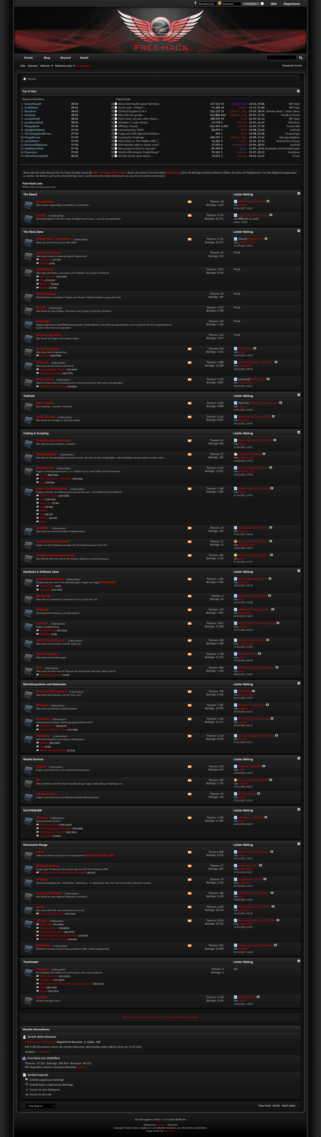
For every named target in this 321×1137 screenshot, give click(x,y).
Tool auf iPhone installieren (253, 780)
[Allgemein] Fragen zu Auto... (254, 609)
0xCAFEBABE (32, 810)
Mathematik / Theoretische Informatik (63, 872)
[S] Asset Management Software (256, 735)
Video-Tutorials (49, 976)
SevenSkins (169, 1130)
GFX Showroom (49, 824)
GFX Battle (46, 835)
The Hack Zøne (33, 232)
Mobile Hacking (46, 294)
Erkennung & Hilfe (51, 373)
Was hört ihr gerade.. (131, 115)
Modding (45, 634)
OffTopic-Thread (128, 126)
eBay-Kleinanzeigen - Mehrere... (256, 362)
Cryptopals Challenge (131, 137)
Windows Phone (46, 794)
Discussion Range (35, 845)
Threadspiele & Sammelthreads (59, 935)
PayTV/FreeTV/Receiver (51, 640)
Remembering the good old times (138, 103)
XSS (42, 280)
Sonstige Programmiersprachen (55, 555)
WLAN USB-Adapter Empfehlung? (138, 152)
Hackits (44, 263)
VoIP (39, 667)
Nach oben (288, 1105)
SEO (42, 746)
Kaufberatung (48, 630)
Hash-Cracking (45, 379)
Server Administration (53, 750)
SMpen (82, 1067)
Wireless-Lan (47, 726)
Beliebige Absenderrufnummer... (256, 667)
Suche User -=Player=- (131, 107)
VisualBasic (46, 980)
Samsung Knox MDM (131, 130)
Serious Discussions (288, 141)
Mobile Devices (33, 759)
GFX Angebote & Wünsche (56, 828)
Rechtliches (43, 945)
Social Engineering (47, 348)
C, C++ (43, 475)
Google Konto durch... (250, 879)
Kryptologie (293, 133)
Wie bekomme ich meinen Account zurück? (66, 983)
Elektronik (42, 609)
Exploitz (41, 307)
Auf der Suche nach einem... (135, 156)
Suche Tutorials (45, 417)
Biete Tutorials (45, 403)
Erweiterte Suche (292, 65)
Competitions (44, 201)
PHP (42, 499)
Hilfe (274, 4)
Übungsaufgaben (289, 137)
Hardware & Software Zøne (41, 571)
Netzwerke (43, 719)
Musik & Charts (290, 115)
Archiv (276, 1105)
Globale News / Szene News (283, 111)
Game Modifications (52, 913)
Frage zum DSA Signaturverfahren (138, 133)
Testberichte (47, 586)
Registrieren (292, 4)
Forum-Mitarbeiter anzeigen (182, 1017)
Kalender (33, 65)
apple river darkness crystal (253, 215)
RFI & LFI (45, 284)
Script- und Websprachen (52, 488)
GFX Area (42, 817)
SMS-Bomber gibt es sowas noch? (138, 144)
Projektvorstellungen (49, 893)
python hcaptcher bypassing (254, 488)
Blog (47, 57)
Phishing (45, 355)
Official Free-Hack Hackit (252, 201)
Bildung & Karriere (47, 865)
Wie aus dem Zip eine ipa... (253, 541)
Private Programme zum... (264, 403)
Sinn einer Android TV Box (252, 595)
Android (295, 130)
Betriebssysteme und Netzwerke (44, 684)
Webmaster (43, 736)
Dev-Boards (43, 596)
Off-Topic (294, 103)
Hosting (44, 743)
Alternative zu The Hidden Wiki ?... (139, 141)
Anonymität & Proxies (53, 369)
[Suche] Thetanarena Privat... (254, 906)
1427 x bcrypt (258, 379)
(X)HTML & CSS (49, 495)
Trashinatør (30, 962)
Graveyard (42, 969)
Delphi (43, 991)
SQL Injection (48, 276)
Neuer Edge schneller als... (253, 578)
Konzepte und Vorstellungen (282, 148)
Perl (42, 514)
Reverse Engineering (48, 335)
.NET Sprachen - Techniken (56, 478)
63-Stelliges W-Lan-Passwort (254, 718)
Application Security (48, 252)
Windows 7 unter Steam (133, 122)
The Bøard (30, 194)
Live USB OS (245, 691)
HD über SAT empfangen (252, 640)
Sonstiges (45, 589)
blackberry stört (247, 997)
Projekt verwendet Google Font (256, 945)
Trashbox (41, 997)
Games (40, 907)
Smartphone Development (52, 541)
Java (42, 482)
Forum (28, 57)
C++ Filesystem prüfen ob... (253, 467)
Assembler (42, 528)
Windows (294, 122)
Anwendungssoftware (50, 579)
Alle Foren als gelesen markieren (142, 1017)
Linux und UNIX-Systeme (51, 691)
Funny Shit (293, 126)
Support (41, 215)
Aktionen (45, 65)
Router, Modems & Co (53, 729)
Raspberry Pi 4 (137, 111)
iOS (38, 780)
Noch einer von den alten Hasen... (139, 118)
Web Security (44, 269)
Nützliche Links (63, 65)
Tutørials (29, 396)
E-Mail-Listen (245, 348)
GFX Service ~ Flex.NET (251, 817)
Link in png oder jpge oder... (254, 555)
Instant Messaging (47, 654)
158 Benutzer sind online (40, 1042)
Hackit (84, 57)
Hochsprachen (45, 468)
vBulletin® (161, 1124)
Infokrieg (41, 879)
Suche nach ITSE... (248, 865)
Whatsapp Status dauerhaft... (254, 416)
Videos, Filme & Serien (53, 939)
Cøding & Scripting (36, 433)
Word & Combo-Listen (53, 386)
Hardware (294, 152)
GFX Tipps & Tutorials (53, 832)
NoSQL (44, 510)
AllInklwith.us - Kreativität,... (254, 893)
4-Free (296, 156)
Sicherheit (42, 362)
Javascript (45, 503)
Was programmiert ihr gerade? (137, 148)
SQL (42, 506)
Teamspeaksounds (51, 674)
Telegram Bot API (247, 654)
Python (44, 518)
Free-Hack (264, 1105)
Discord (66, 57)
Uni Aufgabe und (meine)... (253, 527)
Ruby (43, 521)
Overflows (46, 259)
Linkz (43, 987)
